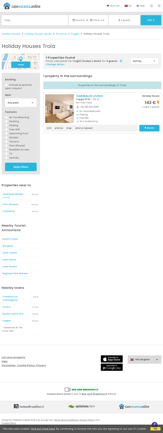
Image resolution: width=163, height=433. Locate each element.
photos (59, 128)
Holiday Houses (11, 33)
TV (8, 153)
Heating (12, 121)
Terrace (12, 141)
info (49, 128)
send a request (84, 128)
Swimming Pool (16, 133)
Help (141, 5)
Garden (11, 137)
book (149, 128)
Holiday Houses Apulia (38, 33)
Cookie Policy (9, 423)
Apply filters (20, 167)
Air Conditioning (17, 117)
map (21, 64)
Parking (11, 125)
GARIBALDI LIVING (89, 96)
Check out (97, 20)
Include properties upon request (18, 86)
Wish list (113, 5)
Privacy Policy (86, 420)
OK (155, 428)
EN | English (148, 360)
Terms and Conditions (66, 420)
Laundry (12, 157)
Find (151, 20)
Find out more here (43, 428)
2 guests (124, 20)
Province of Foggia (67, 33)
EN (130, 5)
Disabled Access (17, 149)
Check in (78, 20)
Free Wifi (12, 129)
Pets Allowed (15, 145)
